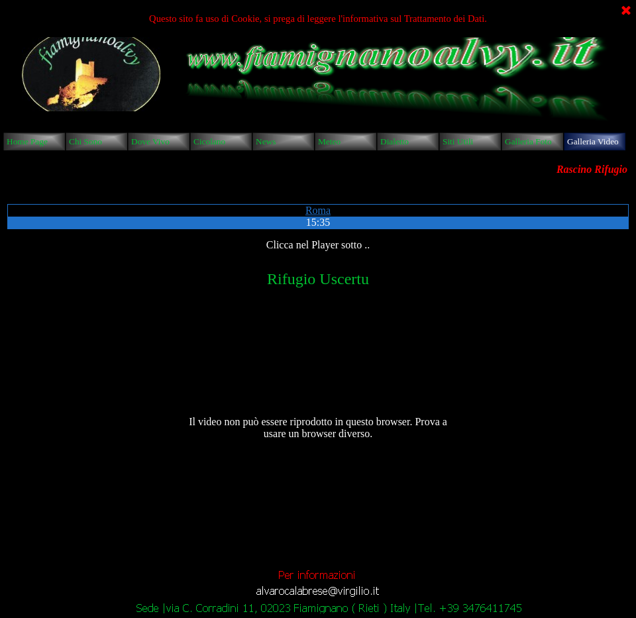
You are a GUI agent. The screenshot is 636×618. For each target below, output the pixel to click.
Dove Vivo (150, 141)
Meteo (329, 141)
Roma (318, 210)
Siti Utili (458, 141)
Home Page (27, 141)
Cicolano (209, 141)
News (266, 141)
